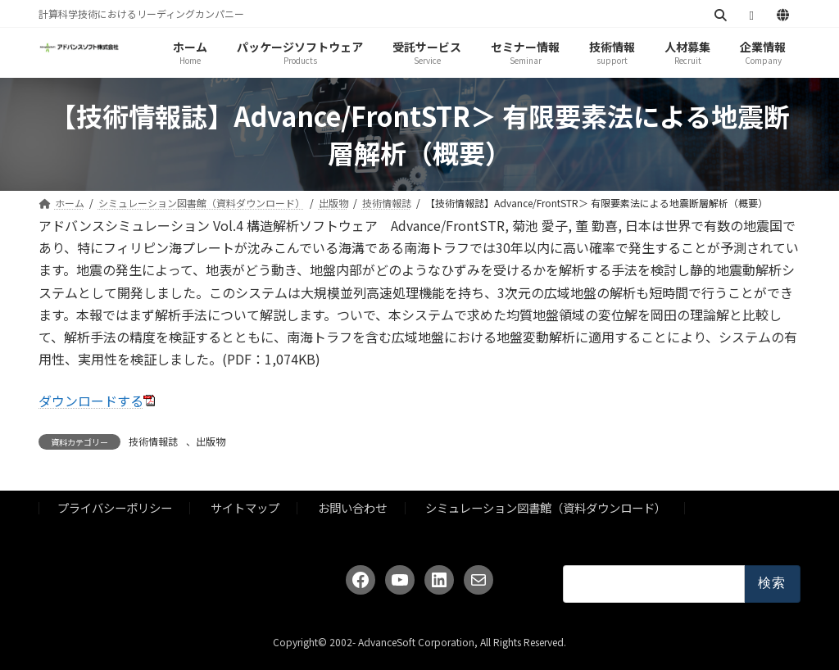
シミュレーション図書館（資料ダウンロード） (545, 507)
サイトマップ (245, 507)
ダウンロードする (91, 400)
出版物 (210, 441)
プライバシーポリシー (114, 507)
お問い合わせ (352, 507)
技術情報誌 (153, 441)
